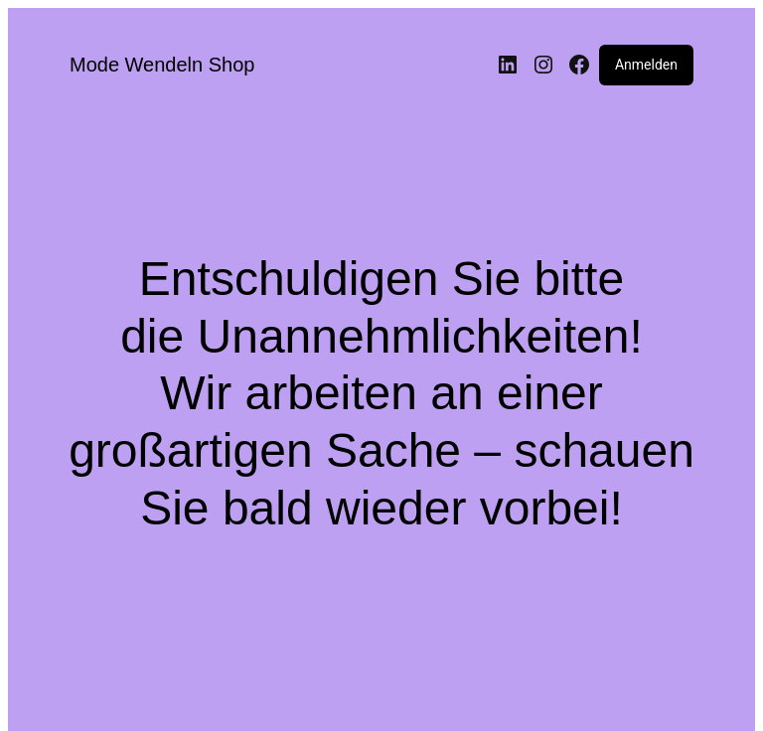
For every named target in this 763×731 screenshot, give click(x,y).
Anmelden (646, 65)
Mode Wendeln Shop (162, 64)
